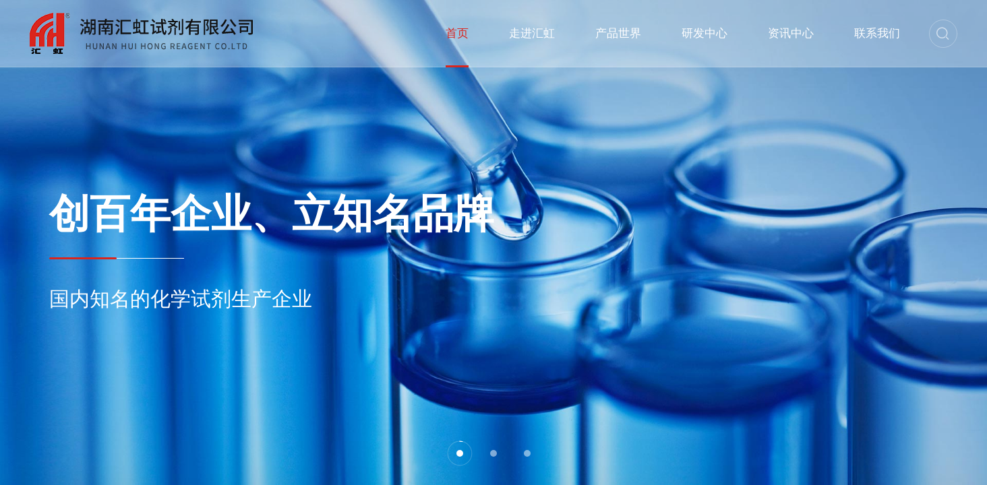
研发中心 (704, 33)
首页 (457, 33)
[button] (459, 453)
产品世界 (618, 33)
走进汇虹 (532, 33)
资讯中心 (791, 33)
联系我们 (877, 33)
